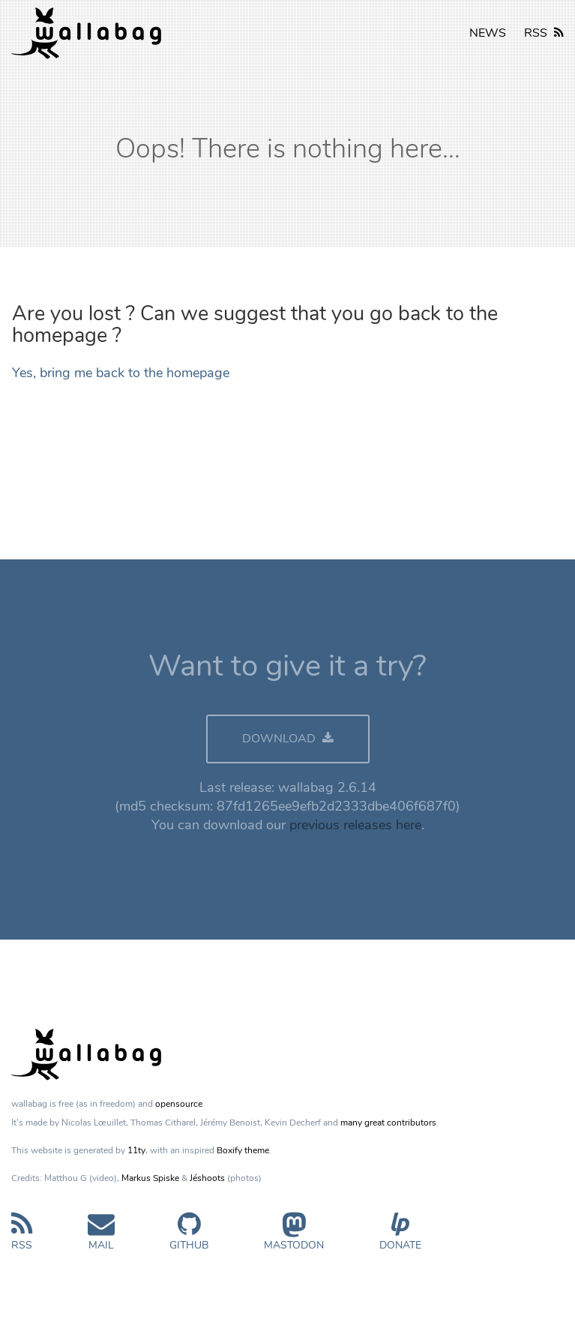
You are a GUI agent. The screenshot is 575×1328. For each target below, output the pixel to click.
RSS (544, 33)
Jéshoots (207, 1178)
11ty (136, 1150)
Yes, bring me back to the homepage (120, 373)
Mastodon (294, 1237)
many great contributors (388, 1123)
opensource (178, 1104)
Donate (400, 1237)
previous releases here (355, 825)
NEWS (487, 33)
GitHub (188, 1237)
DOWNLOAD (288, 738)
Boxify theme (243, 1150)
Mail (101, 1237)
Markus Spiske (150, 1178)
